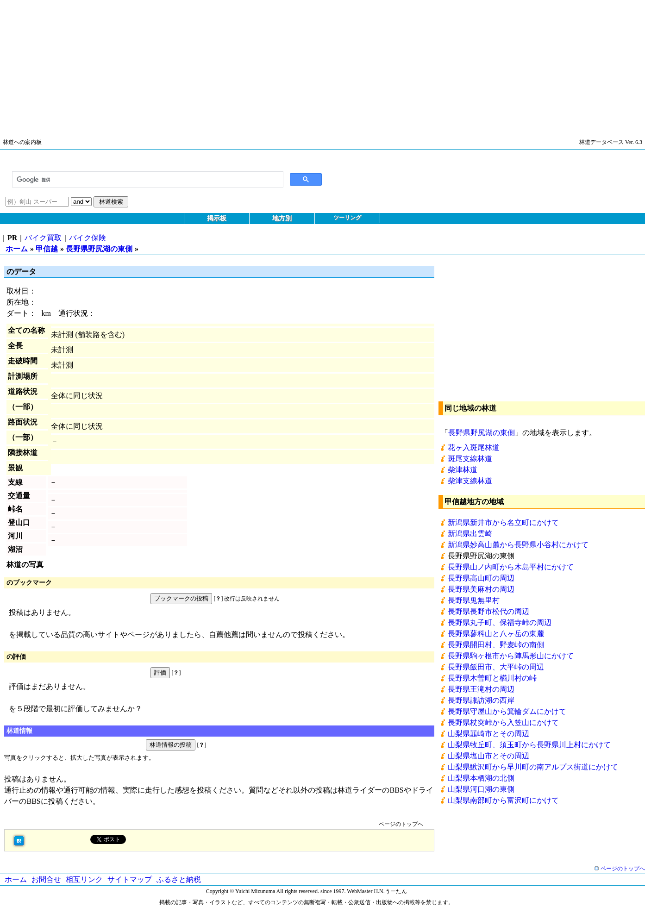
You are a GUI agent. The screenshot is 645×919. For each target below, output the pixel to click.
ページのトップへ (401, 824)
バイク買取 (43, 238)
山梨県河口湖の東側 (481, 789)
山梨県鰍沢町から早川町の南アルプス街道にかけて (533, 767)
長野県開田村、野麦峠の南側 (496, 645)
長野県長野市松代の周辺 (488, 611)
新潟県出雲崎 (470, 534)
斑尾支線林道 (470, 459)
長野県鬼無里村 (474, 600)
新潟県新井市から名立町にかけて (503, 522)
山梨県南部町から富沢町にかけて (503, 800)
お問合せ (46, 879)
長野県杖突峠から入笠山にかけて (503, 722)
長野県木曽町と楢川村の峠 (492, 678)
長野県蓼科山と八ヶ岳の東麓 (496, 634)
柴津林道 (462, 470)
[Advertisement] (278, 65)
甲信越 (47, 249)
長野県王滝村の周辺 (481, 689)
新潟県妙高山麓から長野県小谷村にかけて (518, 545)
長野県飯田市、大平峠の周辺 (496, 667)
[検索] (147, 179)
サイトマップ (129, 879)
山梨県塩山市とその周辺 (488, 756)
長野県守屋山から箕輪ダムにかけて (507, 711)
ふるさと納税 (179, 879)
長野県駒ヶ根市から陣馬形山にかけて (511, 656)
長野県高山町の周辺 (481, 578)
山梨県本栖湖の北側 (481, 778)
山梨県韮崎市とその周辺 (488, 734)
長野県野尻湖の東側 (99, 249)
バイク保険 (87, 238)
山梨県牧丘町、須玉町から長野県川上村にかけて (529, 745)
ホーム (17, 249)
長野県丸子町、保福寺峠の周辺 (499, 622)
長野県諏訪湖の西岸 (481, 700)
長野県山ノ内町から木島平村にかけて (511, 567)
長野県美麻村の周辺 (481, 589)
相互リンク (84, 879)
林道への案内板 (22, 142)
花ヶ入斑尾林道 (474, 447)
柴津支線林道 (470, 481)
